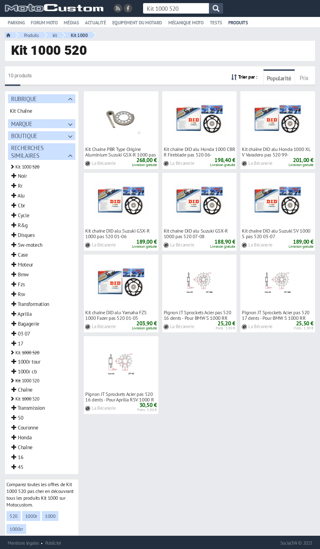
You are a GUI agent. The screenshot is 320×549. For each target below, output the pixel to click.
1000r (31, 516)
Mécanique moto (186, 22)
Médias (71, 22)
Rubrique (24, 99)
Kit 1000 (79, 35)
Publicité (53, 543)
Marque (21, 124)
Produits (238, 22)
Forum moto (44, 22)
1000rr (16, 529)
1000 (50, 516)
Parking (16, 22)
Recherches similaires (27, 151)
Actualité (95, 22)
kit (55, 35)
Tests (216, 22)
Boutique (24, 136)
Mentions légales (23, 543)
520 (14, 516)
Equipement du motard (137, 22)
